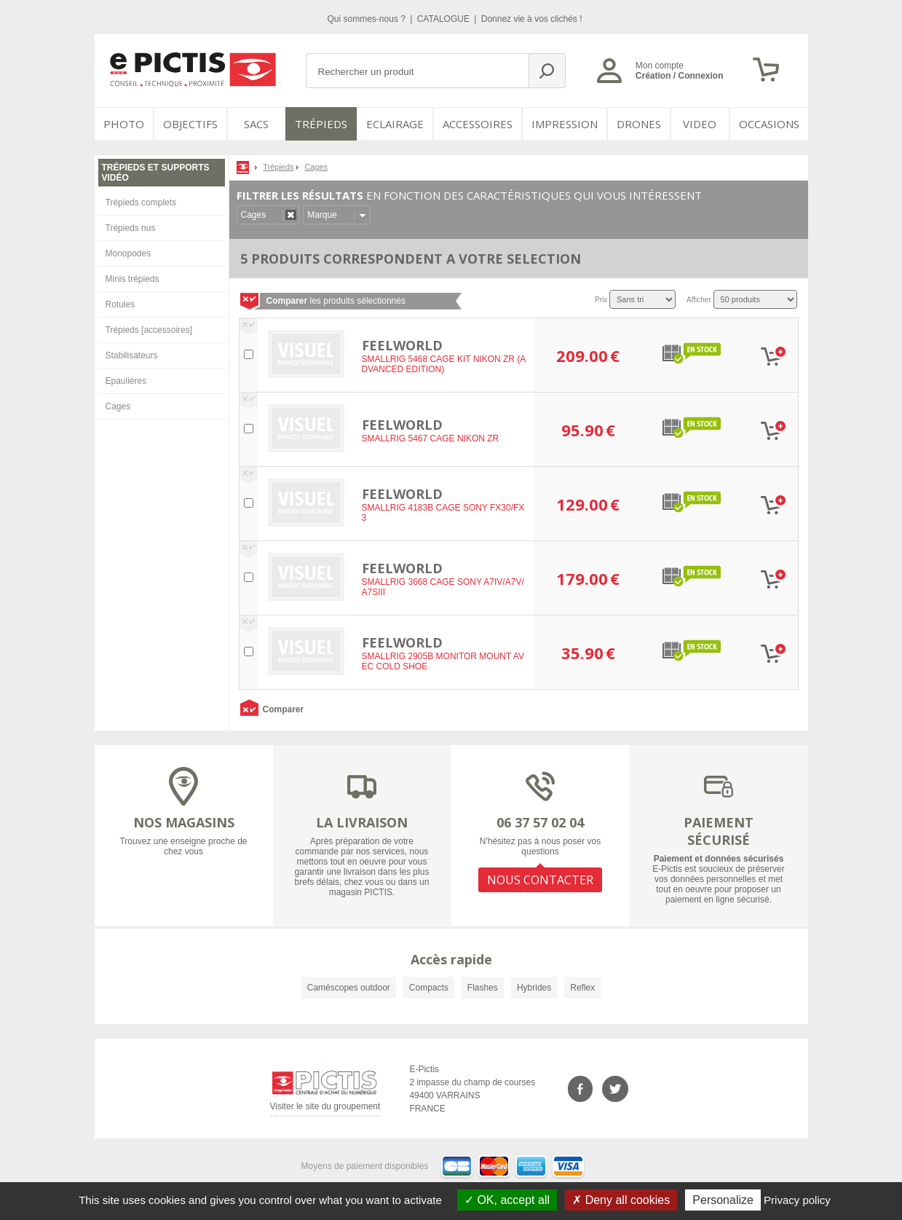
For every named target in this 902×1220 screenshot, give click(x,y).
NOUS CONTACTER (540, 880)
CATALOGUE (444, 19)
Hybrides (534, 988)
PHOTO (123, 124)
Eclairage (395, 124)
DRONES (639, 124)
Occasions (769, 124)
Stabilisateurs (132, 355)
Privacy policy (797, 1200)
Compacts (428, 988)
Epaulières (126, 381)
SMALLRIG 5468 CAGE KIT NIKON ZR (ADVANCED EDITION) (444, 364)
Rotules (120, 304)
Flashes (482, 988)
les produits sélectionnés (335, 301)
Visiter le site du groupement (325, 1108)
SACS (256, 124)
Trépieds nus (131, 228)
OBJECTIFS (190, 124)
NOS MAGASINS (183, 822)
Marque (322, 215)
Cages (118, 406)
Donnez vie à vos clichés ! (531, 19)
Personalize (722, 1200)
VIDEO (699, 124)
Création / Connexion (680, 76)
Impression (564, 124)
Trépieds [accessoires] (149, 330)
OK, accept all (507, 1200)
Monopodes (128, 253)
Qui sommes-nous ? (368, 19)
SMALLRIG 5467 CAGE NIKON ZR (430, 438)
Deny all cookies (621, 1200)
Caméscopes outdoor (348, 988)
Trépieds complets (141, 202)
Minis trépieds (132, 279)
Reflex (582, 988)
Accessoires (478, 124)
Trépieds (321, 124)
